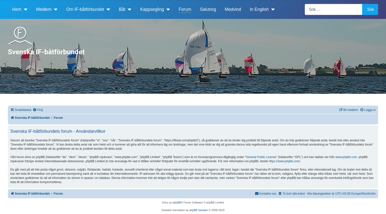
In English (259, 9)
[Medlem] (54, 9)
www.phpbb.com (346, 157)
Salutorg (208, 9)
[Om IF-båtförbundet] (107, 9)
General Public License (261, 157)
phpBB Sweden (198, 210)
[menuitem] (38, 110)
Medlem (44, 9)
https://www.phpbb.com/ (284, 161)
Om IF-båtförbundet (85, 9)
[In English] (272, 9)
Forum (185, 9)
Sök (370, 9)
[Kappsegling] (167, 9)
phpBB (177, 202)
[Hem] (24, 9)
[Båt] (128, 9)
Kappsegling (152, 9)
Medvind (233, 9)
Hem (16, 9)
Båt (122, 9)
